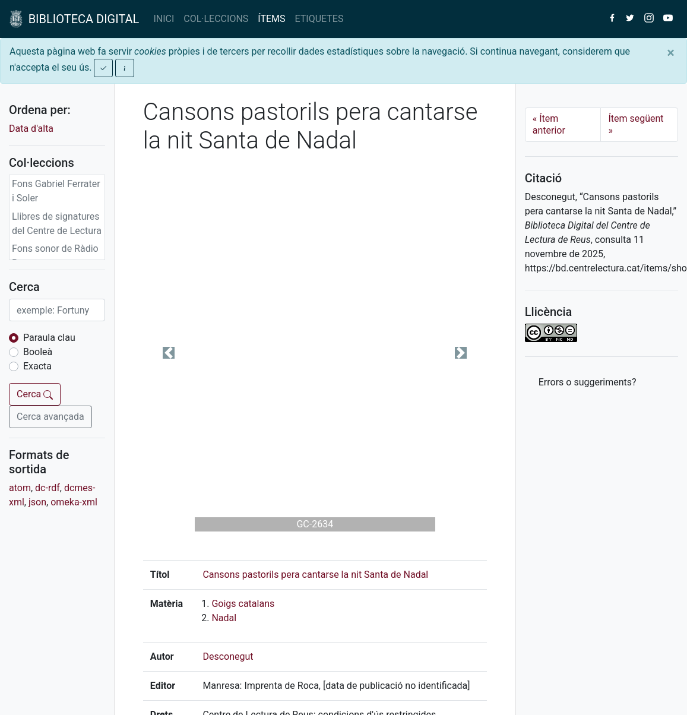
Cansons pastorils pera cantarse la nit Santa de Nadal (315, 574)
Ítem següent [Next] (635, 124)
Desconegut (227, 656)
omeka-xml (73, 502)
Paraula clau (49, 337)
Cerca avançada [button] (50, 416)
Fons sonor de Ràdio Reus (55, 255)
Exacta (37, 366)
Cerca (35, 394)
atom (20, 487)
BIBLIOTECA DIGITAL (74, 19)
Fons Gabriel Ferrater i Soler (56, 191)
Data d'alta (31, 128)
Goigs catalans (242, 603)
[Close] (670, 53)
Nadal (223, 618)
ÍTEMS (271, 18)
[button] (169, 352)
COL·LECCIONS (215, 18)
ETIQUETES (319, 18)
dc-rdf (47, 487)
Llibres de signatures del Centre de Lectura (57, 223)
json (37, 502)
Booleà (37, 352)
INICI (163, 18)
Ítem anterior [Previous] (549, 124)
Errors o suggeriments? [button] (588, 382)
